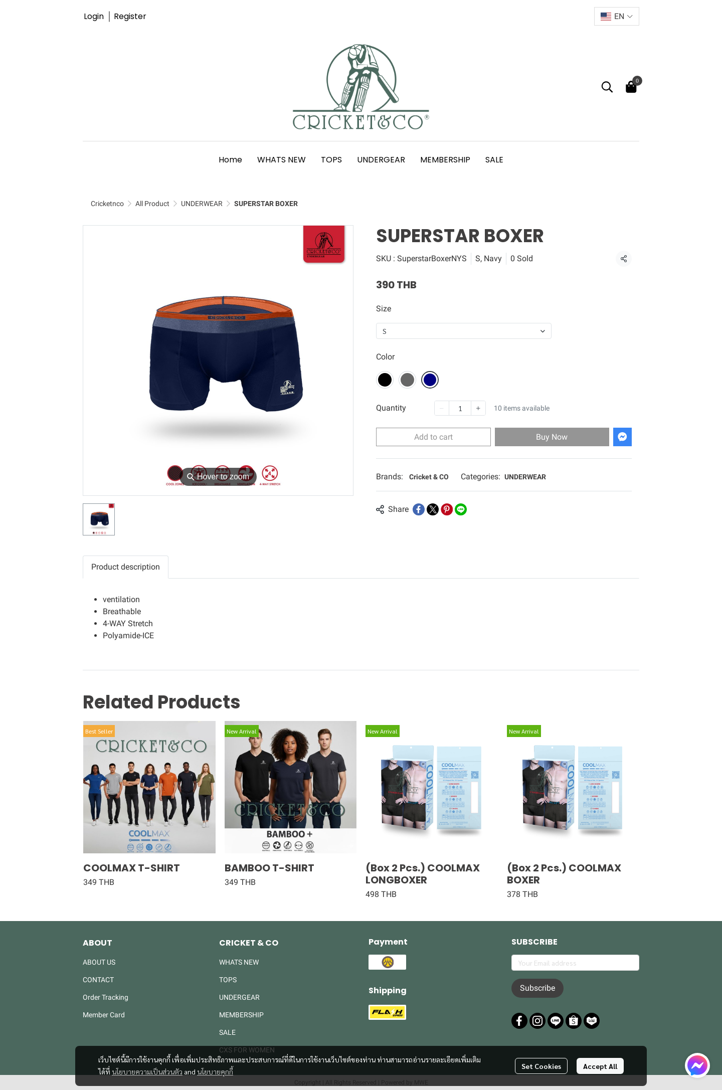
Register (130, 16)
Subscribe (537, 988)
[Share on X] (433, 509)
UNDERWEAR (202, 204)
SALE (227, 1032)
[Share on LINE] (461, 509)
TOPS (228, 980)
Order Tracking (105, 997)
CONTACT (98, 980)
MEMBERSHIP (241, 1015)
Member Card (104, 1015)
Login (94, 16)
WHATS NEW (239, 962)
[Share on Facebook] (419, 509)
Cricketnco (107, 204)
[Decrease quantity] (442, 408)
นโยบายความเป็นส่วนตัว (147, 1061)
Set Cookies (541, 1056)
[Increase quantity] (478, 408)
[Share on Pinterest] (447, 509)
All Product (152, 204)
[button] (616, 16)
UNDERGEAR (239, 997)
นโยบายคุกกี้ (215, 1061)
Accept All (600, 1056)
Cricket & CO (429, 477)
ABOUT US (99, 962)
